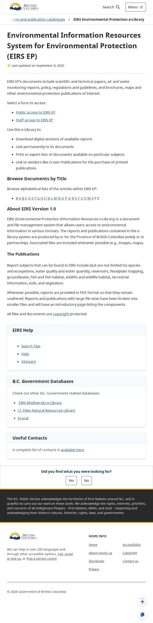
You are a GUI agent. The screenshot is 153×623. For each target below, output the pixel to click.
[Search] (111, 7)
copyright (61, 314)
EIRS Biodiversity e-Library (40, 402)
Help (25, 353)
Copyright (130, 553)
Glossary (28, 361)
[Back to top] (142, 600)
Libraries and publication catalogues (35, 19)
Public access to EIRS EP (35, 112)
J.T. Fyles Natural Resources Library (46, 410)
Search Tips (30, 346)
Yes (71, 480)
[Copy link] (142, 614)
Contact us (130, 561)
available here (72, 449)
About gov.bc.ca (100, 553)
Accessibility (132, 545)
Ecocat (23, 418)
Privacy (94, 569)
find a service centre (42, 558)
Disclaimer (96, 561)
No (86, 480)
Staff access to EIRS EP (34, 120)
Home (93, 545)
